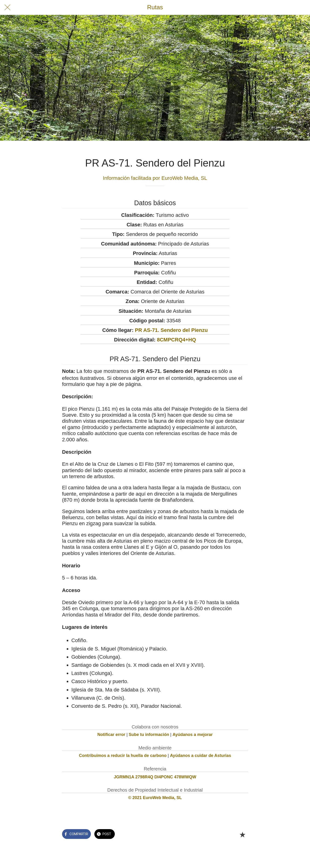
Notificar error (111, 734)
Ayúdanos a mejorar (193, 734)
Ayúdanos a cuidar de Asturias (200, 755)
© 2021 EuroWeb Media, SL (155, 797)
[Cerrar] (7, 7)
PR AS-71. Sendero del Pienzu (171, 330)
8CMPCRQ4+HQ (176, 340)
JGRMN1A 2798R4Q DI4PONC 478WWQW (155, 777)
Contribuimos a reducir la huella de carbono (123, 755)
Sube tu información (149, 734)
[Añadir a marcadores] (242, 834)
